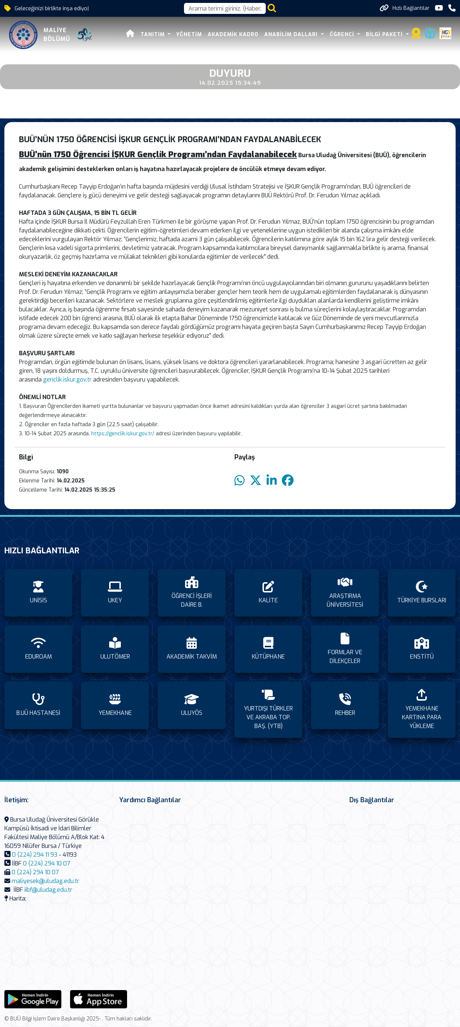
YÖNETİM (189, 34)
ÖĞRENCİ (343, 34)
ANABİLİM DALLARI (291, 34)
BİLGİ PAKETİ (385, 34)
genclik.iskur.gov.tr (68, 379)
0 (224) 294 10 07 (46, 863)
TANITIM (153, 34)
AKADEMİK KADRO (233, 34)
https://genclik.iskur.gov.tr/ (122, 433)
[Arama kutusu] (225, 8)
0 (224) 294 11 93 (34, 855)
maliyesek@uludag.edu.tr (45, 881)
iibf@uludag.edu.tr (48, 890)
